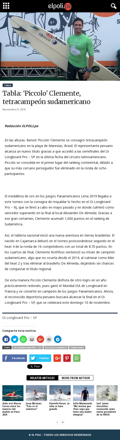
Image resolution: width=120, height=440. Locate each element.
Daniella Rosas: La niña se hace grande (59, 406)
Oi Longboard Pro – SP (27, 347)
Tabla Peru (77, 347)
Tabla (7, 85)
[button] (113, 6)
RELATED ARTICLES (42, 378)
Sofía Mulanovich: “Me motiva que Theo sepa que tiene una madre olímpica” (83, 409)
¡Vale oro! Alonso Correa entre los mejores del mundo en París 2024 (11, 409)
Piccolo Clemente (56, 347)
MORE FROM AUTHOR (76, 378)
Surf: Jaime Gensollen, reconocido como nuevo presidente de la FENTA (106, 409)
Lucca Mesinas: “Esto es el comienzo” (34, 406)
